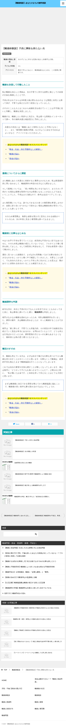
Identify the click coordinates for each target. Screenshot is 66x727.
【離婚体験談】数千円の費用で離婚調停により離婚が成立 (33, 474)
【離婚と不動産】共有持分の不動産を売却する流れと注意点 (32, 630)
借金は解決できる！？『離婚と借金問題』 (48, 680)
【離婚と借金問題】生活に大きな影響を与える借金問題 (24, 548)
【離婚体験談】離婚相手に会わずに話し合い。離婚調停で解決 (18, 515)
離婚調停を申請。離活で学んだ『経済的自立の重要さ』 (32, 496)
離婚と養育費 (39, 709)
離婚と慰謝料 (6, 702)
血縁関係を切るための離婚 (23, 463)
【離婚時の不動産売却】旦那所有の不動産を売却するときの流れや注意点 (36, 608)
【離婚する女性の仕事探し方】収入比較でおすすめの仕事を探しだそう (30, 561)
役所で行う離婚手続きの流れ (14, 593)
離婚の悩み (14, 154)
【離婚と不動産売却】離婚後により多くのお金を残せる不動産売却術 (29, 567)
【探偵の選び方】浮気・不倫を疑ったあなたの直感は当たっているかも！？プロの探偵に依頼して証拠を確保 (33, 554)
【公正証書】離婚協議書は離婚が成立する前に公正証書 (24, 583)
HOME (4, 680)
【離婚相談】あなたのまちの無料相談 (30, 2)
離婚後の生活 (39, 688)
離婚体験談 (6, 54)
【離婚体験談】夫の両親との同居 (25, 451)
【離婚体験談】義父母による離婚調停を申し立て (30, 485)
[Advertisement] (33, 25)
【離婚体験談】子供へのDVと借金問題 (26, 440)
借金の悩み (14, 159)
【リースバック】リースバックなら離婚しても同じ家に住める (32, 652)
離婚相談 (38, 695)
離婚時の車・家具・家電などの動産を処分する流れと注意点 (32, 619)
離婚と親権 (39, 702)
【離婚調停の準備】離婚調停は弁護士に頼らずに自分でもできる (27, 588)
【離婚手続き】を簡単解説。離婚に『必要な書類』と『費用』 (27, 572)
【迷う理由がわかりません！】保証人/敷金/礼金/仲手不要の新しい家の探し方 (37, 641)
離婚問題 (5, 715)
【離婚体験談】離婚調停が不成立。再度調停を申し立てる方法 (49, 515)
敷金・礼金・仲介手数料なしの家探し (25, 149)
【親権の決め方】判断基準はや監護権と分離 (20, 577)
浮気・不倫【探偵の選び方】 (12, 688)
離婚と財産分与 (7, 709)
